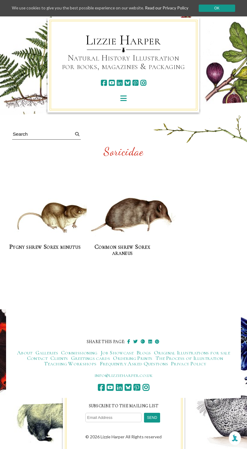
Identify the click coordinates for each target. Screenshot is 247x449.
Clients (59, 358)
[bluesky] (127, 83)
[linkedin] (119, 83)
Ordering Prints (132, 358)
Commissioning (79, 353)
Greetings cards (90, 358)
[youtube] (112, 83)
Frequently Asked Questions (134, 363)
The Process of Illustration (189, 358)
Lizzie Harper (123, 40)
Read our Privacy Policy (170, 8)
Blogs (143, 353)
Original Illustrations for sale (192, 353)
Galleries (47, 353)
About (25, 353)
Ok (220, 8)
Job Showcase (117, 353)
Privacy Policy (188, 363)
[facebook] (104, 83)
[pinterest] (135, 83)
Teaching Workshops (70, 363)
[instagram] (143, 83)
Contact (37, 358)
